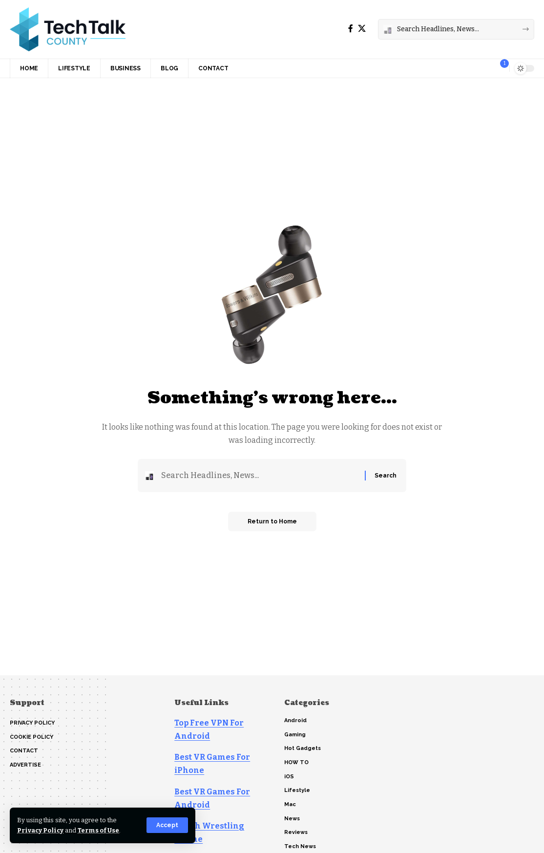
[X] (362, 28)
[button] (167, 825)
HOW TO (296, 762)
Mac (290, 804)
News (292, 818)
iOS (289, 776)
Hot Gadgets (302, 748)
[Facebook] (351, 28)
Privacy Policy (40, 830)
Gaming (295, 734)
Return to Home (272, 521)
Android (295, 720)
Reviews (296, 832)
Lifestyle (297, 790)
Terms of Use (98, 830)
